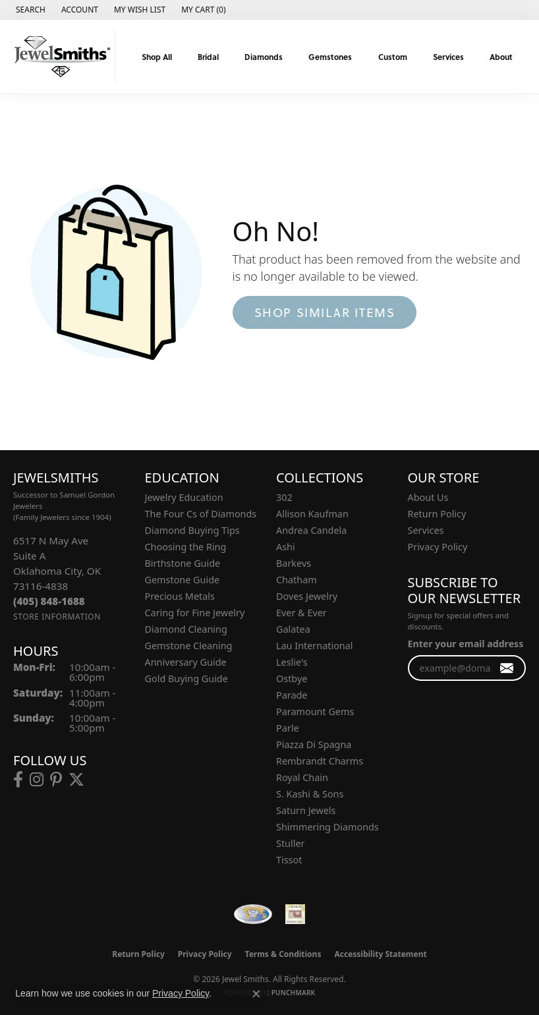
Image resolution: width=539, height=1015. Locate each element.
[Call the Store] (49, 601)
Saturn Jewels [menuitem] (305, 810)
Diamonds (263, 57)
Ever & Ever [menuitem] (301, 612)
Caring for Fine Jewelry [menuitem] (195, 612)
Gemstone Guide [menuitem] (182, 579)
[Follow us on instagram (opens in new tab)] (36, 780)
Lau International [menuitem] (314, 645)
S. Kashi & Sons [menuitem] (309, 794)
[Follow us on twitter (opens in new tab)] (76, 780)
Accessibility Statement (380, 954)
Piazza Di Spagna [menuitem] (313, 744)
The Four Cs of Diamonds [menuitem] (201, 514)
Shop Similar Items (324, 312)
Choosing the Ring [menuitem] (186, 546)
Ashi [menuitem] (285, 546)
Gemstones (330, 57)
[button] (29, 10)
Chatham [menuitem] (296, 579)
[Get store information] (57, 616)
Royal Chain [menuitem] (302, 777)
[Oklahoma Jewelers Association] (295, 914)
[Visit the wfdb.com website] (253, 914)
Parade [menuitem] (291, 695)
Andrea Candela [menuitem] (311, 530)
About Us (428, 497)
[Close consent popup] (256, 994)
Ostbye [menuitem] (291, 678)
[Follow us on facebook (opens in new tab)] (18, 780)
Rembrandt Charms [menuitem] (319, 761)
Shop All (157, 57)
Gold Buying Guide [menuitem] (186, 678)
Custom (392, 57)
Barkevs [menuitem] (293, 563)
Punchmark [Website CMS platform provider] (293, 992)
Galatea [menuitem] (293, 629)
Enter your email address (466, 643)
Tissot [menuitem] (289, 860)
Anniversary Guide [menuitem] (186, 662)
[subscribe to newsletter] (507, 668)
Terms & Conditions (283, 954)
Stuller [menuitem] (290, 843)
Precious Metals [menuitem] (180, 596)
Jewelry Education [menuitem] (184, 497)
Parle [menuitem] (287, 728)
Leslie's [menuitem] (292, 662)
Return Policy (437, 514)
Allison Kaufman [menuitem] (312, 514)
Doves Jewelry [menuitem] (306, 596)
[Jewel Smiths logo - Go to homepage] (61, 57)
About (501, 57)
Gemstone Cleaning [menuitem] (189, 645)
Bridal (208, 57)
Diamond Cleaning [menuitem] (186, 629)
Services (448, 57)
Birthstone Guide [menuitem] (183, 563)
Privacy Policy (438, 546)
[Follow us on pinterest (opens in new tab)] (56, 780)
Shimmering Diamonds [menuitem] (327, 827)
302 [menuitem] (284, 497)
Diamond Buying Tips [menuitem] (192, 530)
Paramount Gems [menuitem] (315, 711)
